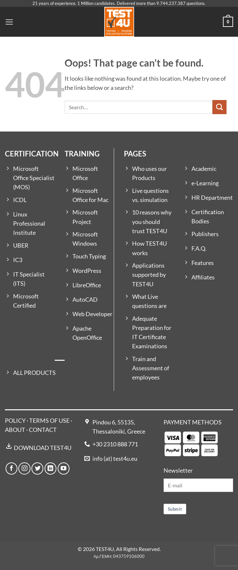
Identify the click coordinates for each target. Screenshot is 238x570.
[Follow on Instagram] (24, 468)
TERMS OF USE (49, 420)
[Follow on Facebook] (11, 468)
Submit (175, 509)
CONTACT (43, 429)
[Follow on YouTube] (63, 468)
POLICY (15, 420)
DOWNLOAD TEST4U (42, 447)
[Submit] (219, 107)
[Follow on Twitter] (37, 468)
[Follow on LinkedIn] (50, 468)
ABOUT (15, 429)
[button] (9, 22)
